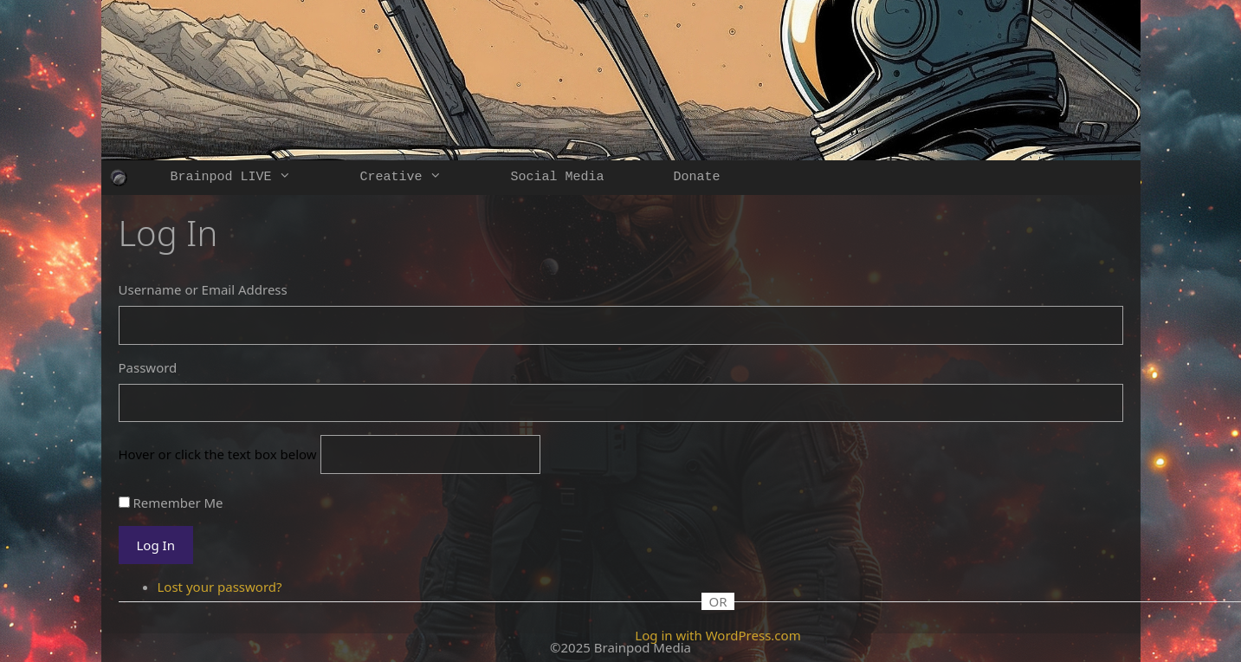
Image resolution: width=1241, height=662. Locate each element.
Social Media (557, 177)
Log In (156, 545)
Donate (697, 177)
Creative (418, 177)
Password (148, 367)
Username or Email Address (203, 289)
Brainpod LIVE (248, 177)
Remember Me (178, 502)
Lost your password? (220, 586)
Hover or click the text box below (219, 454)
